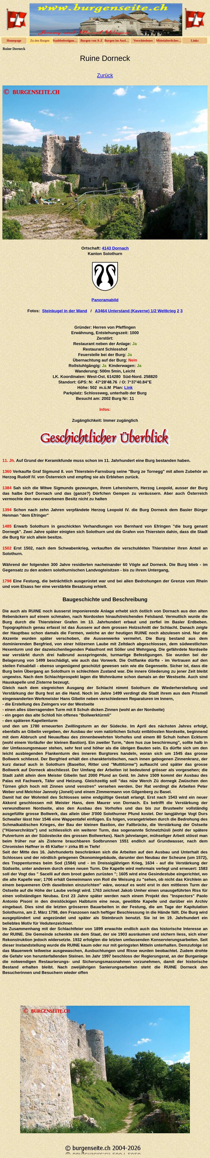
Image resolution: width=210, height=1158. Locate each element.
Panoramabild (104, 300)
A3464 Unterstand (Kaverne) (135, 311)
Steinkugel (64, 311)
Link (128, 387)
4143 (115, 248)
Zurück (105, 75)
